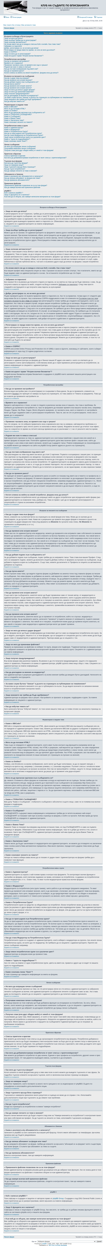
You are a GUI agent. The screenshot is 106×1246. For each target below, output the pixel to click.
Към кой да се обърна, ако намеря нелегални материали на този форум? (32, 197)
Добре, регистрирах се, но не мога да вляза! (21, 48)
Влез (6, 17)
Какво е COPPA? (10, 52)
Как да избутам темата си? (14, 101)
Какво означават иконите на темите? (18, 122)
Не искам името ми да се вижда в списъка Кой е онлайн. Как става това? (32, 44)
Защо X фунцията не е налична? (17, 195)
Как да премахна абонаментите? (17, 180)
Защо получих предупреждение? (17, 94)
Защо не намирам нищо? (14, 165)
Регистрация (15, 17)
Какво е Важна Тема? (12, 118)
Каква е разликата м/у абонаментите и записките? (23, 176)
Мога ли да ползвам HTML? (15, 109)
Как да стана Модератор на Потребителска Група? (23, 135)
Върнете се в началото (11, 226)
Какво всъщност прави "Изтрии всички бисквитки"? (23, 56)
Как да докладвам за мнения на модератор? (21, 96)
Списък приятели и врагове (14, 156)
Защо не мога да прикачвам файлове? (19, 92)
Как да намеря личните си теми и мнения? (20, 171)
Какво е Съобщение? (12, 116)
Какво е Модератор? (12, 130)
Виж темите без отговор (11, 25)
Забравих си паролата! (13, 46)
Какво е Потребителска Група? (16, 131)
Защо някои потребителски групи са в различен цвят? (25, 137)
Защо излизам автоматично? (15, 42)
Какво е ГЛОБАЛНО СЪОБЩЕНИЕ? (18, 114)
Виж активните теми (29, 25)
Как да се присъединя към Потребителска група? (23, 133)
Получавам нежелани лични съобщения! (20, 148)
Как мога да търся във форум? (16, 163)
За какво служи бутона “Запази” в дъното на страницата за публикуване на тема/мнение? (38, 97)
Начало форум (9, 28)
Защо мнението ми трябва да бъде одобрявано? (23, 99)
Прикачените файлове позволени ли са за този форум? (25, 185)
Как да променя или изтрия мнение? (18, 80)
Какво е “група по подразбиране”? (17, 139)
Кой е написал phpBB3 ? (13, 193)
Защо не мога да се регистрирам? (17, 54)
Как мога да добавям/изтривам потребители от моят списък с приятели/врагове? (35, 158)
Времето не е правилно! (13, 63)
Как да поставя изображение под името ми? (21, 69)
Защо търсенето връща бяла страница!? (20, 167)
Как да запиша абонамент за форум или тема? (22, 178)
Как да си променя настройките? (16, 61)
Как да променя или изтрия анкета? (18, 86)
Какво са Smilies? (11, 111)
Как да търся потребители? (14, 169)
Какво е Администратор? (13, 128)
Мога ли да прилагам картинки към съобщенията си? (24, 113)
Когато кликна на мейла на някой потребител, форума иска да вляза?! (31, 73)
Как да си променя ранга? (14, 71)
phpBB (44, 1243)
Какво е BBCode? (11, 107)
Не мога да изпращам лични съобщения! (20, 146)
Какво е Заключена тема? (14, 120)
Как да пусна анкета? (12, 84)
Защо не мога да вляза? (13, 38)
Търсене (98, 17)
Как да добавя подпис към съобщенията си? (21, 82)
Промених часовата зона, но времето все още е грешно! (26, 65)
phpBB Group (58, 1198)
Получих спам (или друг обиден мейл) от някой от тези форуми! (28, 150)
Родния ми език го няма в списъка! (17, 67)
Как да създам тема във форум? (16, 78)
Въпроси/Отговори (84, 17)
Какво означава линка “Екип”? (15, 141)
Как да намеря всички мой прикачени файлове (22, 187)
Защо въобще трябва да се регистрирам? (20, 40)
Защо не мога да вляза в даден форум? (19, 90)
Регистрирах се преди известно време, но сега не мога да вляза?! (29, 50)
